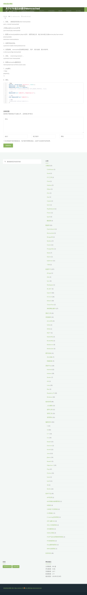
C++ (48, 434)
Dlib (48, 277)
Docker (49, 377)
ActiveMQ (50, 321)
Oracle (49, 245)
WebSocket (50, 348)
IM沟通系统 (50, 529)
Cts (48, 437)
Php (48, 469)
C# (47, 430)
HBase (49, 189)
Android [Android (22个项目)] (7, 566)
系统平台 (48, 366)
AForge (49, 273)
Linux (48, 385)
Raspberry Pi (50, 393)
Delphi (49, 441)
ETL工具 (49, 177)
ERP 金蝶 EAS (51, 521)
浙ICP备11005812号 (17, 588)
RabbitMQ (50, 337)
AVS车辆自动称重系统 (53, 501)
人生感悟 (49, 405)
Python (49, 473)
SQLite (49, 257)
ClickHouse (50, 169)
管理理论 (49, 417)
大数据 (48, 165)
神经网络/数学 (51, 308)
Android (49, 369)
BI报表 (49, 505)
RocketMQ (50, 341)
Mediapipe (50, 285)
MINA (48, 329)
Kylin (48, 205)
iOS (48, 381)
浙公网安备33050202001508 (33, 588)
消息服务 (48, 317)
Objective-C (50, 465)
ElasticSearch (51, 229)
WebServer (50, 344)
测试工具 (48, 313)
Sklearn (49, 301)
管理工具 (49, 413)
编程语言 (48, 422)
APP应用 (49, 497)
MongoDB (50, 237)
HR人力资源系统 (52, 525)
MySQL (49, 241)
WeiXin (49, 489)
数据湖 (49, 221)
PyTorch (49, 297)
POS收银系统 (51, 541)
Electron (49, 445)
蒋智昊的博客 (8, 4)
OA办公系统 (50, 533)
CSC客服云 (50, 513)
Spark (48, 217)
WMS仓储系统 (51, 548)
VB (47, 485)
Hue (48, 197)
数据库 (48, 225)
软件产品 (48, 493)
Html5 (49, 449)
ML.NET (49, 289)
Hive (48, 193)
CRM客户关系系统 (52, 509)
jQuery (49, 457)
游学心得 (49, 409)
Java (48, 453)
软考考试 (48, 553)
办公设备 (49, 357)
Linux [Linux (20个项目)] (16, 566)
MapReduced (50, 209)
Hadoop (49, 185)
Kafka (48, 325)
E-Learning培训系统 (53, 517)
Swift (48, 481)
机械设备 (49, 361)
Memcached (50, 233)
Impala (49, 201)
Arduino (49, 373)
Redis (48, 253)
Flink (48, 181)
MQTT (49, 333)
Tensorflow (50, 304)
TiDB (48, 264)
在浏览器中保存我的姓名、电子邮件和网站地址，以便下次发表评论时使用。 (27, 141)
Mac (48, 389)
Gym (48, 281)
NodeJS (49, 461)
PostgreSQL (50, 249)
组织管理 (48, 401)
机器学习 (48, 269)
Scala (48, 477)
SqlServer (50, 261)
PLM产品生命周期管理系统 (55, 537)
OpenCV (49, 293)
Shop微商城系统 (52, 545)
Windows (49, 397)
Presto (49, 213)
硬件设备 (48, 353)
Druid (48, 173)
